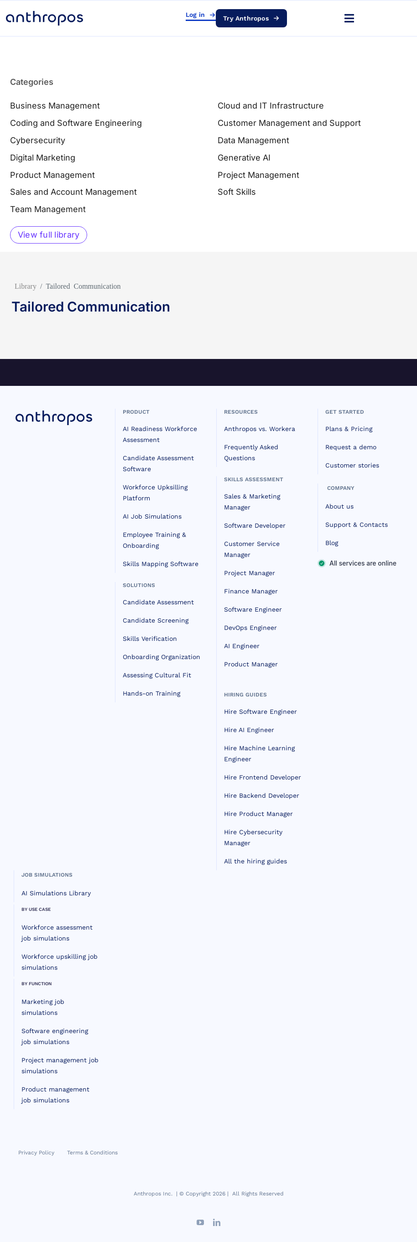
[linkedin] (216, 1222)
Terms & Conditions (92, 1152)
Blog (331, 542)
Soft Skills (237, 192)
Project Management (258, 175)
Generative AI (244, 157)
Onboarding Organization (161, 656)
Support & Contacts (356, 524)
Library (25, 285)
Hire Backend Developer (261, 795)
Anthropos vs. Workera (259, 428)
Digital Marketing (42, 157)
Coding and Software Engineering (76, 123)
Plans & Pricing (348, 428)
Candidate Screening (155, 620)
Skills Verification (150, 638)
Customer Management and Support (289, 123)
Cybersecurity (37, 140)
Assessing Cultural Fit (157, 675)
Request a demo (350, 447)
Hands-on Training (151, 693)
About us (339, 506)
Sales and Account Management (73, 192)
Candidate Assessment (158, 602)
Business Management (55, 105)
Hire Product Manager (258, 813)
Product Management (52, 175)
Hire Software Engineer (260, 711)
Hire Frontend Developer (262, 777)
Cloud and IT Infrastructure (271, 105)
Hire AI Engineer (249, 729)
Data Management (253, 140)
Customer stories (352, 465)
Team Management (48, 209)
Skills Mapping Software (160, 563)
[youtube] (200, 1222)
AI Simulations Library (56, 893)
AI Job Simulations (152, 516)
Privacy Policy (36, 1152)
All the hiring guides (255, 861)
